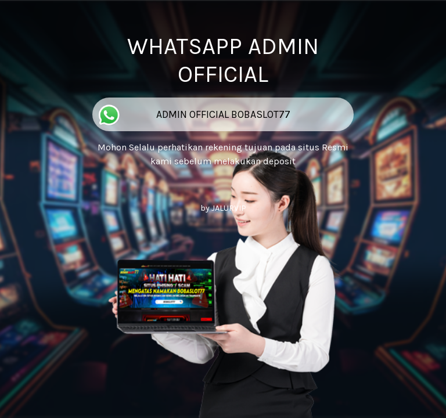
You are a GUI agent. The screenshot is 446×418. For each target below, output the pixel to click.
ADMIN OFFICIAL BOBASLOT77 (193, 115)
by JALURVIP (223, 208)
